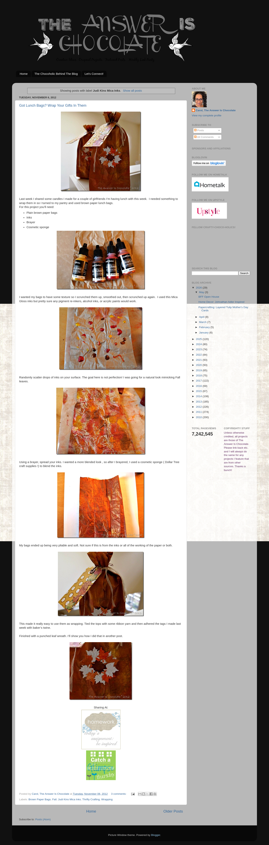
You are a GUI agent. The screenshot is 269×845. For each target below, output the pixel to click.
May (202, 292)
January (204, 332)
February (205, 327)
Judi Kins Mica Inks (69, 799)
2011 (199, 411)
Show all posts (132, 90)
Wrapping (107, 799)
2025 (199, 339)
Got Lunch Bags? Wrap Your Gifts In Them (53, 105)
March (203, 322)
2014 (199, 396)
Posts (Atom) (43, 819)
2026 (199, 287)
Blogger (155, 835)
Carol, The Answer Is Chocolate (216, 110)
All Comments (204, 137)
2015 (199, 391)
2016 (199, 386)
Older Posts (173, 811)
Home (24, 73)
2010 (199, 417)
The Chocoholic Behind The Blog (56, 73)
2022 (199, 354)
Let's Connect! (94, 73)
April (202, 316)
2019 (199, 370)
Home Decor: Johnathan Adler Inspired (221, 301)
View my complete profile (206, 115)
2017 (199, 380)
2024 (199, 344)
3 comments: (119, 793)
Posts (199, 130)
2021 (199, 359)
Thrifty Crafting (91, 799)
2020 (199, 365)
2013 (199, 401)
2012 (199, 406)
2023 (199, 349)
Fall (54, 799)
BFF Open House (208, 296)
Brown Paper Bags (39, 799)
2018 (199, 375)
